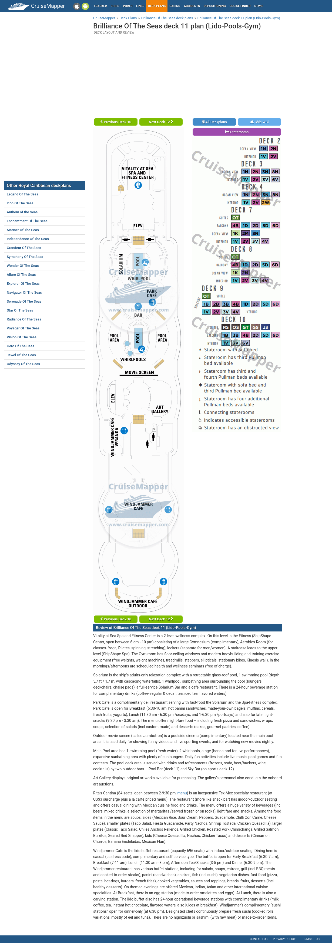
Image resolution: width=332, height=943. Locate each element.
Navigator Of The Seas (24, 292)
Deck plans (157, 6)
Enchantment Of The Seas (27, 221)
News (258, 6)
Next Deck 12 (161, 122)
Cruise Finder (240, 6)
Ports (127, 6)
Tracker (100, 6)
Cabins (174, 6)
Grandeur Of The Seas (24, 248)
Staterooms (237, 132)
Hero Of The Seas (20, 346)
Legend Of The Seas (22, 194)
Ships (115, 6)
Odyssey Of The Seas (23, 364)
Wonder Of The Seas (23, 266)
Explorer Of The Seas (23, 283)
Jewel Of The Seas (21, 355)
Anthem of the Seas (22, 212)
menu (182, 793)
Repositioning (215, 6)
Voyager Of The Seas (23, 328)
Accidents (192, 6)
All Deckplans (214, 122)
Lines (140, 6)
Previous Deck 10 (115, 122)
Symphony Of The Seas (25, 257)
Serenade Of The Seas (24, 301)
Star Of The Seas (20, 310)
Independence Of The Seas (28, 239)
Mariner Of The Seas (23, 230)
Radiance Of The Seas (24, 319)
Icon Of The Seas (20, 203)
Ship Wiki (259, 122)
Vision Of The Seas (21, 337)
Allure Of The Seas (21, 275)
